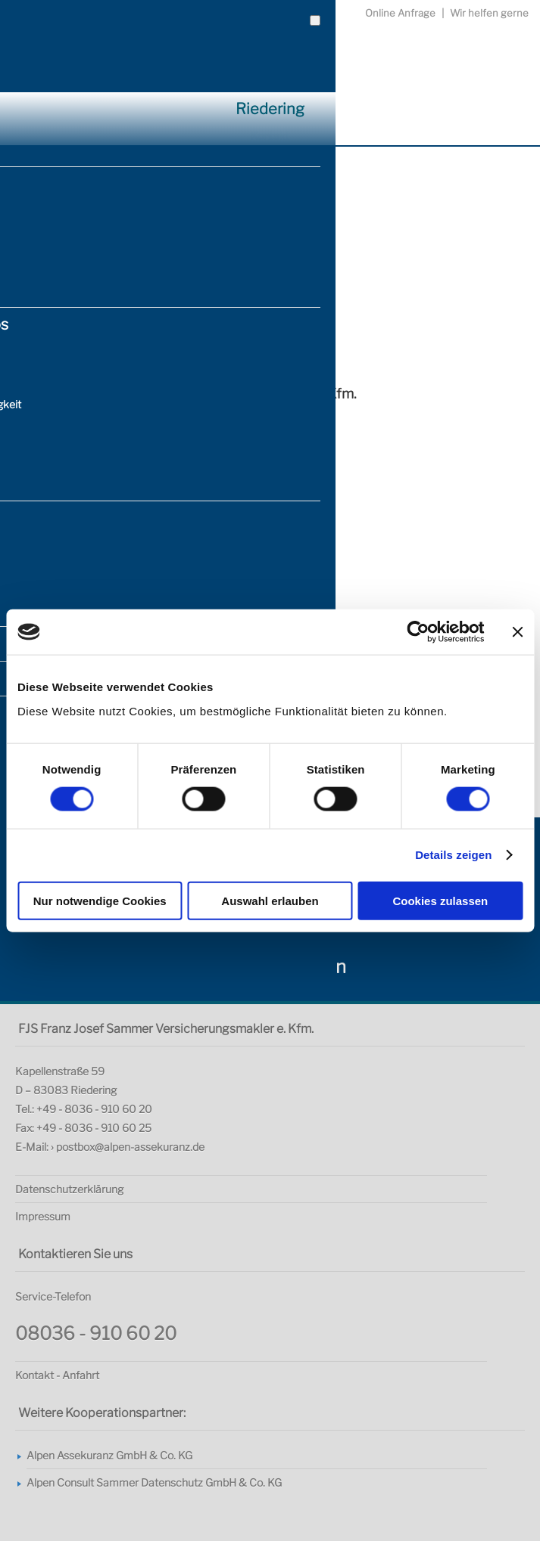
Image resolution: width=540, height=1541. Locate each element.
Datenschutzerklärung (69, 1189)
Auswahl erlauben (269, 900)
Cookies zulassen (440, 900)
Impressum (42, 1216)
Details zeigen (453, 854)
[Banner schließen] (517, 632)
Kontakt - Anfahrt (57, 1375)
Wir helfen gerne (489, 13)
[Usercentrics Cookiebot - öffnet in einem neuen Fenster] (417, 632)
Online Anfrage (400, 13)
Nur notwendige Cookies (100, 900)
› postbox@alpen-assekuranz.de (127, 1146)
